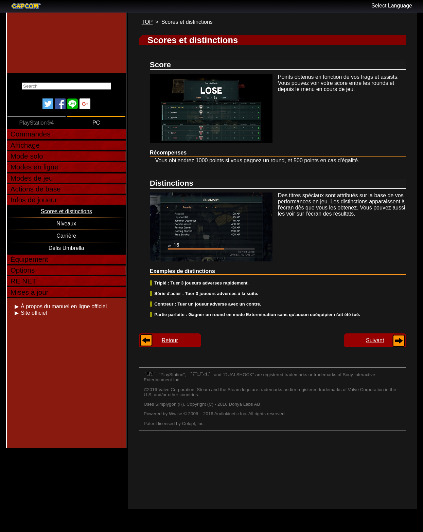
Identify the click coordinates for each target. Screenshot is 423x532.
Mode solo (27, 156)
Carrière (66, 236)
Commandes (31, 134)
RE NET (23, 281)
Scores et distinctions (66, 211)
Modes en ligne (34, 167)
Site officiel (34, 313)
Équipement (29, 259)
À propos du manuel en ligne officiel (64, 306)
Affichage (25, 145)
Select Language (391, 5)
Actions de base (36, 189)
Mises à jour (30, 292)
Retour (170, 340)
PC (96, 123)
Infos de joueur (34, 200)
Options (23, 270)
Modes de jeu (32, 178)
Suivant (375, 340)
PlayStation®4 (36, 123)
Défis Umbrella (66, 248)
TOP (147, 22)
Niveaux (66, 223)
